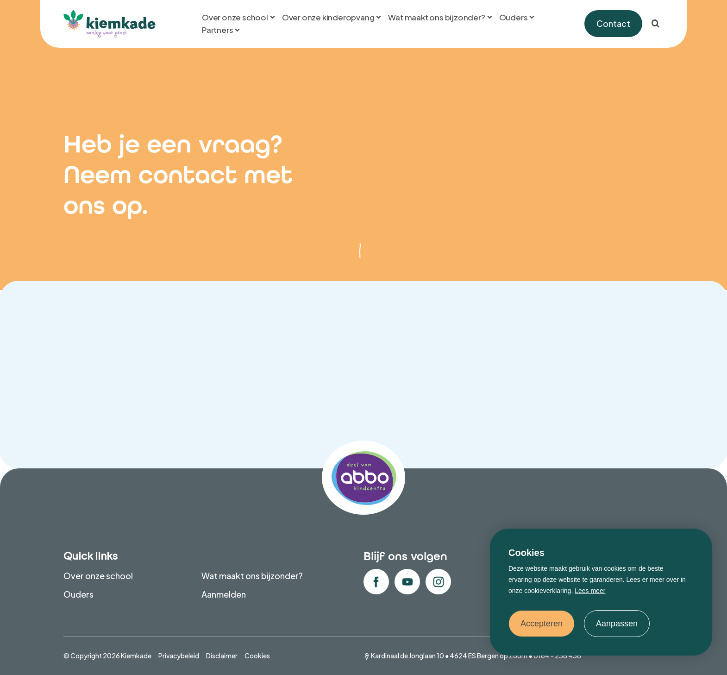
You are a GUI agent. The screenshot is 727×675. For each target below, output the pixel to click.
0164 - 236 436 (557, 655)
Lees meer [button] (590, 590)
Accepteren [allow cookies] (541, 623)
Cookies (257, 655)
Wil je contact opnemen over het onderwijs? (517, 392)
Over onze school (98, 575)
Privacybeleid (178, 655)
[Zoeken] (655, 23)
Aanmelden (223, 594)
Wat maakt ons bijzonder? (252, 575)
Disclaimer (222, 655)
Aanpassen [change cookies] (617, 623)
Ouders (78, 594)
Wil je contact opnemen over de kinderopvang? (209, 384)
